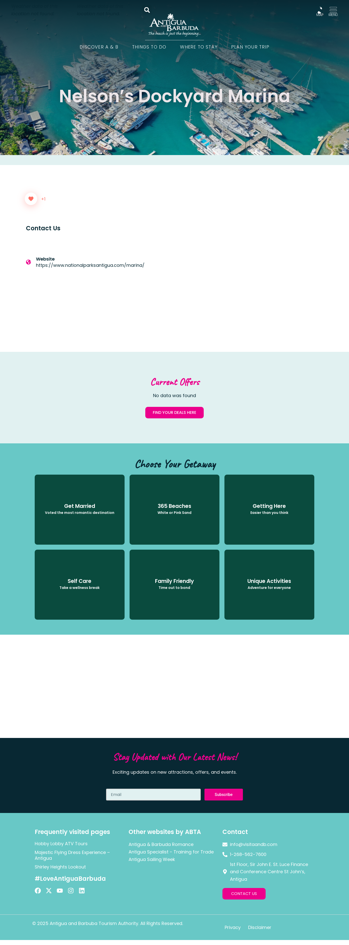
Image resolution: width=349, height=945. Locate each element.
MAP (320, 14)
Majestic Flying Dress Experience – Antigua (72, 855)
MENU (333, 14)
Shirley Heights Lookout (60, 867)
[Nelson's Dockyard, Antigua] (249, 284)
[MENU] (333, 10)
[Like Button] (31, 199)
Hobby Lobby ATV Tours (61, 843)
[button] (147, 10)
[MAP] (320, 10)
